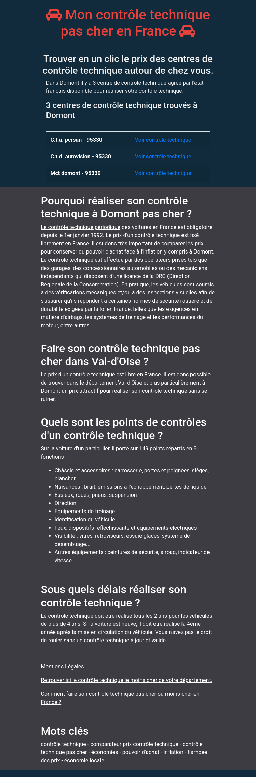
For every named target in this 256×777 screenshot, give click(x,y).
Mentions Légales (62, 666)
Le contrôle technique (67, 616)
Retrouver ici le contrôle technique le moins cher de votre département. (126, 680)
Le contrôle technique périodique (81, 227)
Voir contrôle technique (163, 139)
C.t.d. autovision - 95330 (81, 156)
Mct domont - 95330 (76, 173)
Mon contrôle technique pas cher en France (128, 23)
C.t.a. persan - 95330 (77, 139)
